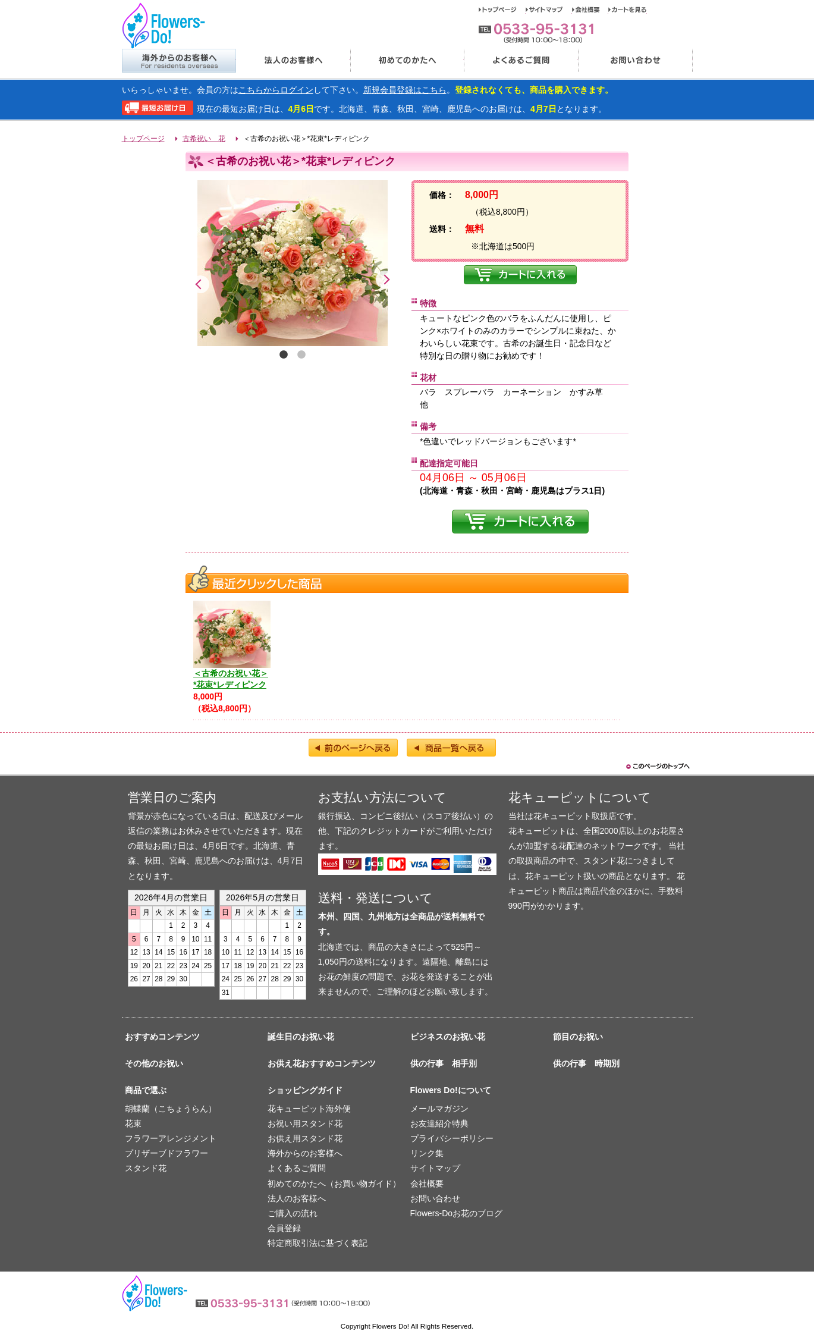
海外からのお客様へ (178, 61)
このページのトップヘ (657, 766)
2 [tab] (301, 355)
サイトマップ (549, 9)
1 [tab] (284, 355)
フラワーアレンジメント (170, 1138)
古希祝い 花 (204, 138)
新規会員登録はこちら (405, 90)
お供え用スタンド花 (305, 1138)
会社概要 (590, 9)
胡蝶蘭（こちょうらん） (170, 1108)
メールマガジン (439, 1108)
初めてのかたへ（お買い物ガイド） (334, 1183)
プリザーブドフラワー (166, 1153)
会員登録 (284, 1228)
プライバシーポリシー (452, 1138)
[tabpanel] (293, 263)
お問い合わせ (635, 61)
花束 (133, 1123)
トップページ (502, 9)
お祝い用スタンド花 (305, 1123)
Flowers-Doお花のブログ (456, 1213)
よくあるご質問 (521, 61)
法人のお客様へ (292, 61)
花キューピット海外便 (309, 1108)
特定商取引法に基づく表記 (317, 1243)
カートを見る (627, 9)
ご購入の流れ (293, 1213)
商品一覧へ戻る (451, 748)
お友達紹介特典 (439, 1123)
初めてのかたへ (407, 61)
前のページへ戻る (353, 748)
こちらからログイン (275, 90)
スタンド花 (145, 1168)
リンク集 (427, 1153)
